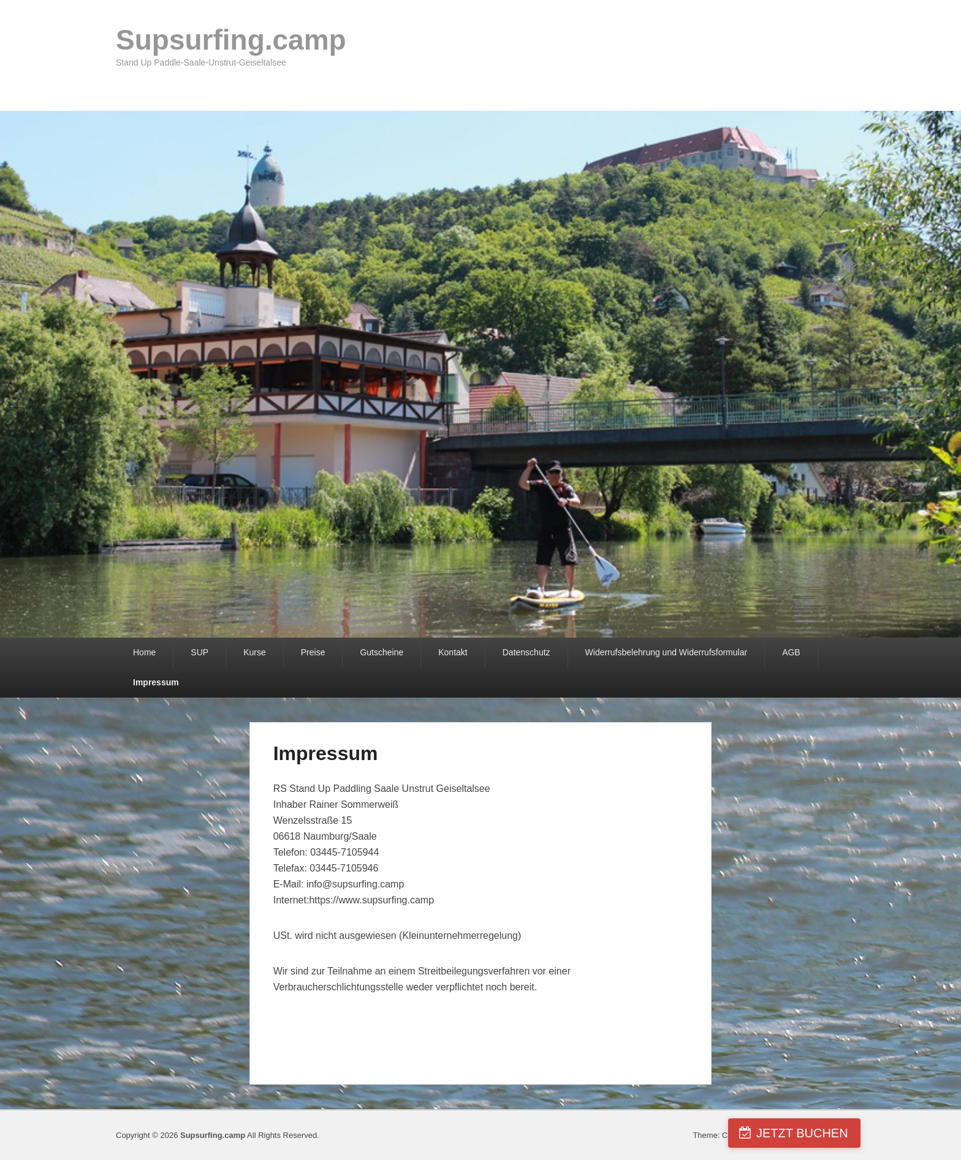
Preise (313, 652)
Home (144, 652)
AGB (791, 652)
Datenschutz (526, 652)
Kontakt (452, 652)
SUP (199, 652)
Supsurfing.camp (231, 40)
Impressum (156, 682)
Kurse (254, 652)
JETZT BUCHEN (890, 1133)
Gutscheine (381, 652)
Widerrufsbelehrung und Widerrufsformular (666, 652)
